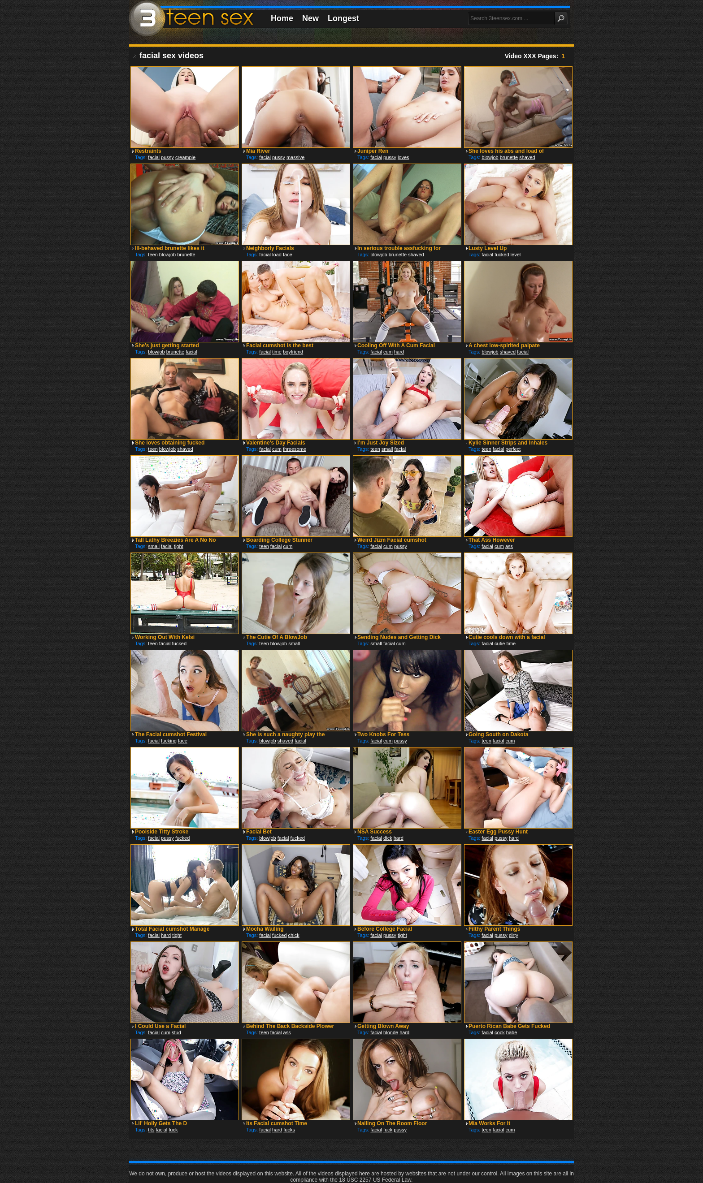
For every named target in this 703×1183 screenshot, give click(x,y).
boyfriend (293, 351)
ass (509, 546)
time (277, 351)
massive (295, 157)
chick (293, 935)
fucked (502, 254)
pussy (167, 157)
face (287, 254)
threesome (294, 449)
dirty (513, 935)
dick (387, 838)
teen (152, 254)
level (516, 254)
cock (500, 1032)
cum (388, 351)
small (387, 449)
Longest (343, 18)
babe (511, 1032)
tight (178, 546)
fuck (173, 1129)
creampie (185, 157)
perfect (513, 449)
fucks (289, 1129)
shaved (527, 157)
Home (282, 18)
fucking (169, 740)
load (277, 254)
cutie (500, 643)
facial (154, 157)
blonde (390, 1032)
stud (176, 1032)
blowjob (490, 157)
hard (399, 351)
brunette (509, 157)
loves (403, 157)
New (310, 18)
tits (151, 1129)
